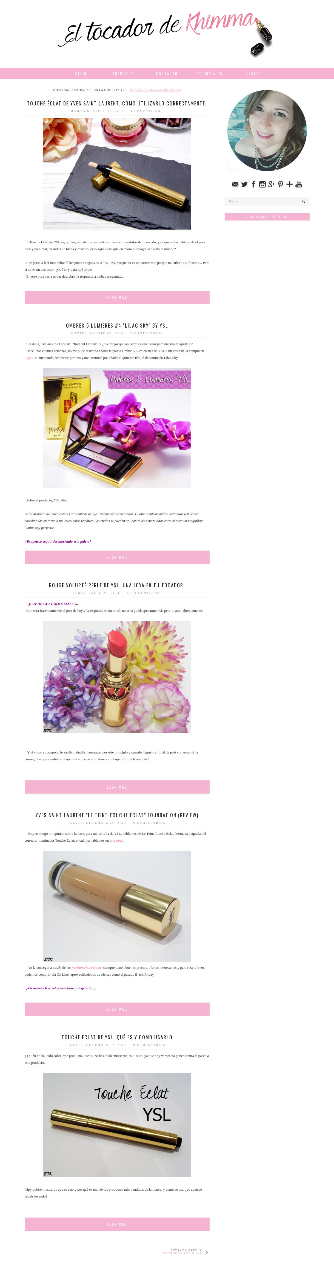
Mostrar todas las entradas (155, 89)
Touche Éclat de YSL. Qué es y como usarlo (117, 1037)
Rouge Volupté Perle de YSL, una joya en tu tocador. (117, 585)
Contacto (167, 73)
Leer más (117, 297)
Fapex (29, 358)
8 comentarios (146, 333)
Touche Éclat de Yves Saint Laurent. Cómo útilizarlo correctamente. (117, 103)
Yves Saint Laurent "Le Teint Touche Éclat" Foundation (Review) (117, 815)
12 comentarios (144, 592)
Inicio (80, 73)
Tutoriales (210, 73)
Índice (254, 73)
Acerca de (124, 73)
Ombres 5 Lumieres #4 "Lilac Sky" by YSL (117, 325)
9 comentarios (149, 822)
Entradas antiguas (182, 1253)
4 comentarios (147, 111)
